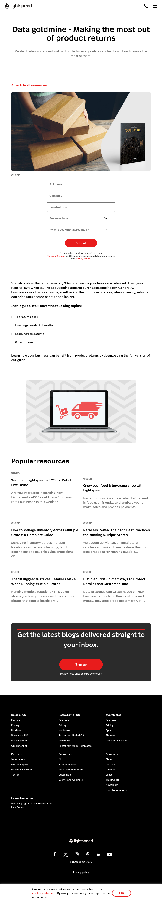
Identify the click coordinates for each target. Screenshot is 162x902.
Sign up (81, 664)
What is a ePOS (19, 735)
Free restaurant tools (71, 769)
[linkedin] (98, 854)
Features (16, 720)
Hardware (16, 730)
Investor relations (116, 790)
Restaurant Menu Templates (75, 746)
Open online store (116, 740)
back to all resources (31, 85)
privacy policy (82, 258)
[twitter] (66, 854)
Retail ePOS (18, 715)
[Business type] (81, 218)
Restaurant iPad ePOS (71, 735)
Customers (65, 775)
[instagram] (76, 854)
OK (121, 893)
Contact (110, 764)
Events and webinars (71, 780)
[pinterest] (87, 854)
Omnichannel (19, 746)
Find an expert (19, 764)
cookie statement (44, 893)
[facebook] (55, 854)
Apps (109, 730)
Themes (110, 735)
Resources (65, 754)
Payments (64, 740)
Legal (109, 775)
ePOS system (19, 740)
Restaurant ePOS (69, 715)
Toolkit (15, 775)
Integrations (18, 759)
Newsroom (112, 785)
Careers (110, 769)
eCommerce (113, 715)
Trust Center (113, 780)
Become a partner (21, 769)
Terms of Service (56, 256)
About (109, 759)
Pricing (15, 725)
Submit (81, 243)
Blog (61, 759)
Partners (16, 754)
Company (112, 754)
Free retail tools (68, 764)
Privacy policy (81, 872)
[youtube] (109, 854)
